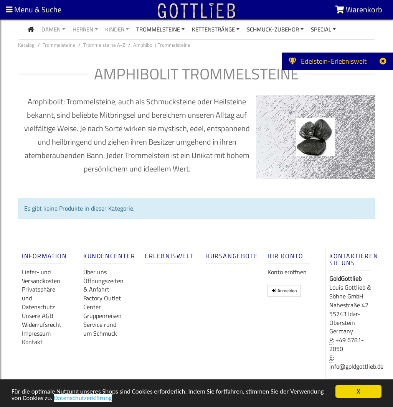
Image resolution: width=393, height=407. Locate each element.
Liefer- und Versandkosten (41, 276)
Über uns (95, 272)
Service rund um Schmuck (100, 329)
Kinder (114, 29)
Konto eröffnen (287, 272)
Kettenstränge (213, 29)
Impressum (36, 333)
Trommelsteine (158, 29)
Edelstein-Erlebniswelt (328, 61)
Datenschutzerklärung (83, 399)
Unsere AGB (37, 315)
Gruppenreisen (102, 315)
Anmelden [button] (284, 290)
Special (321, 29)
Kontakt (32, 341)
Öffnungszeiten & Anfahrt (103, 285)
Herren (83, 29)
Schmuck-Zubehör (273, 29)
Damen (51, 29)
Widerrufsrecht (41, 324)
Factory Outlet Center (102, 302)
